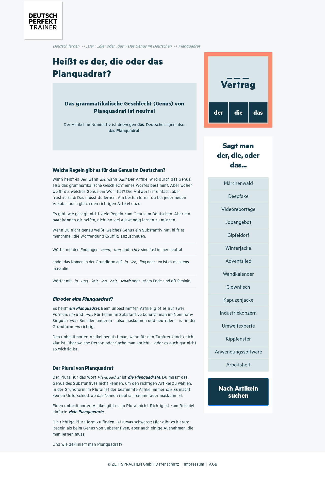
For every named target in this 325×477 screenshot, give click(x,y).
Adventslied (238, 261)
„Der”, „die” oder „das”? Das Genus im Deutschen (129, 46)
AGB (213, 464)
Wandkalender (238, 274)
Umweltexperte (238, 326)
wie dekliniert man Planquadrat (90, 444)
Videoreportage (238, 209)
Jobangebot (238, 222)
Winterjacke (238, 248)
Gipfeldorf (238, 235)
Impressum (194, 464)
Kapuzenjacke (238, 300)
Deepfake (238, 196)
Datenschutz (167, 464)
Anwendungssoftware (238, 352)
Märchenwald (238, 184)
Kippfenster (238, 339)
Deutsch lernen (66, 46)
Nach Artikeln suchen (238, 391)
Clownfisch (238, 287)
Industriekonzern (238, 313)
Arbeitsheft (238, 365)
